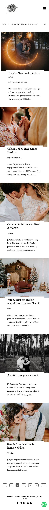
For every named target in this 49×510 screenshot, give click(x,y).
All (5, 24)
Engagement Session (25, 24)
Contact (24, 498)
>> (44, 485)
